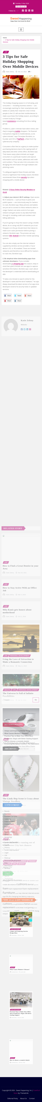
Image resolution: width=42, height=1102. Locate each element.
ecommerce (11, 183)
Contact (32, 1098)
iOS (10, 297)
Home (5, 39)
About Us (23, 1098)
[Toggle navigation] (21, 29)
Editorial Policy (12, 1098)
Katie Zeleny (10, 133)
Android (16, 297)
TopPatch (20, 201)
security (24, 239)
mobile (17, 193)
